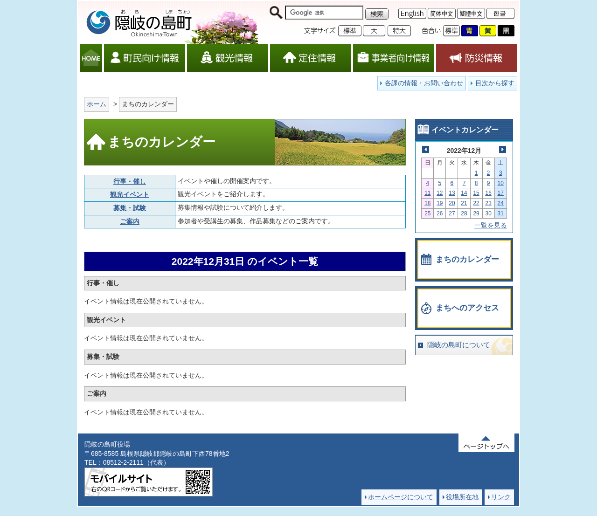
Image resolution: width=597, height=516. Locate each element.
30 (489, 213)
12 (440, 193)
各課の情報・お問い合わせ (424, 83)
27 (452, 213)
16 (489, 193)
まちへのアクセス (467, 307)
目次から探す (494, 83)
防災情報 (476, 58)
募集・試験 (129, 208)
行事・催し (129, 181)
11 (427, 193)
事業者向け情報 (393, 58)
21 (464, 203)
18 (427, 203)
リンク (501, 497)
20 (452, 203)
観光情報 (227, 58)
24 (501, 203)
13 (452, 193)
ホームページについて (400, 497)
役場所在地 (462, 497)
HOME (91, 58)
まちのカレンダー (467, 259)
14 (464, 193)
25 (427, 213)
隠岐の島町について (458, 345)
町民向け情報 (144, 58)
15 (476, 193)
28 (464, 213)
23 (489, 203)
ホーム (96, 104)
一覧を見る (490, 225)
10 (501, 183)
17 (501, 193)
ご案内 (129, 221)
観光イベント (129, 194)
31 (501, 213)
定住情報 (310, 58)
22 (476, 203)
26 (440, 213)
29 (476, 213)
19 (440, 203)
